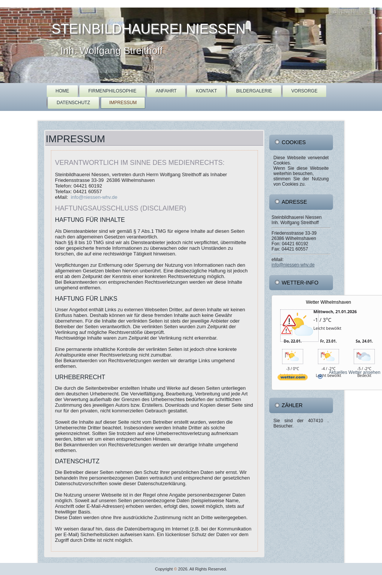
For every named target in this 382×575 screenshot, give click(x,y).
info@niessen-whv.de (94, 197)
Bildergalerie (254, 91)
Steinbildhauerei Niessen (148, 29)
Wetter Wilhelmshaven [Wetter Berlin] (328, 302)
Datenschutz (73, 102)
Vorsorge (304, 91)
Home (62, 91)
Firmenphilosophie (112, 91)
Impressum (123, 102)
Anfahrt (166, 91)
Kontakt (206, 91)
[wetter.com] (292, 383)
